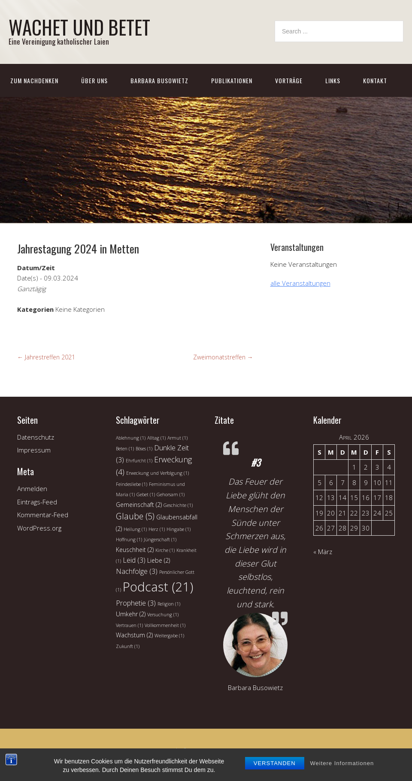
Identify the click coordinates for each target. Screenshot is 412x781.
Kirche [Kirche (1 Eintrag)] (165, 550)
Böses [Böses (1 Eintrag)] (144, 449)
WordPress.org (39, 528)
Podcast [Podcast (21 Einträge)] (158, 586)
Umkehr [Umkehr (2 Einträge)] (130, 614)
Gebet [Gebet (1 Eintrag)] (145, 495)
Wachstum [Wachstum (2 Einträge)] (134, 635)
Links (332, 80)
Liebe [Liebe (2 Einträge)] (158, 560)
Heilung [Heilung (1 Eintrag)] (135, 529)
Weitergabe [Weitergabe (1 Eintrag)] (169, 636)
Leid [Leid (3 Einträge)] (134, 560)
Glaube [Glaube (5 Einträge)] (135, 516)
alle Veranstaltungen (300, 283)
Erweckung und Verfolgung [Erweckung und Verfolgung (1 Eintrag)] (157, 473)
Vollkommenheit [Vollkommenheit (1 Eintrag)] (165, 625)
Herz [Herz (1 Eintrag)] (156, 529)
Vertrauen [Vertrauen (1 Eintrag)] (129, 625)
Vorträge (289, 80)
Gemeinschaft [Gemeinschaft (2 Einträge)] (139, 505)
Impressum (34, 450)
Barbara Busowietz (159, 80)
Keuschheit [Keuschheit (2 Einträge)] (135, 550)
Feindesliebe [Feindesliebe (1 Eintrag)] (131, 484)
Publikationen (231, 80)
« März (322, 551)
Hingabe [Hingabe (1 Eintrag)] (179, 529)
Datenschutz (35, 437)
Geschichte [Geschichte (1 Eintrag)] (178, 505)
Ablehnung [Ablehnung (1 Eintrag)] (130, 438)
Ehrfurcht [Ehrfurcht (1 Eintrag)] (139, 461)
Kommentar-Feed (42, 514)
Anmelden (32, 488)
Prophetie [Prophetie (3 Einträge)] (136, 603)
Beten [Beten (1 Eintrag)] (125, 449)
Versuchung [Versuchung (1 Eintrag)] (163, 615)
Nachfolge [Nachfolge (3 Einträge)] (137, 571)
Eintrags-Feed (37, 502)
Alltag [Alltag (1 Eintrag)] (156, 438)
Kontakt (375, 80)
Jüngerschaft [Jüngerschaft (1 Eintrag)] (160, 540)
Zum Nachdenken (34, 80)
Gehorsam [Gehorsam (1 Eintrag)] (171, 495)
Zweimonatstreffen (223, 357)
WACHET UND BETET (79, 26)
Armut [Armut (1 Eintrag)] (177, 438)
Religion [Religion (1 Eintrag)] (169, 604)
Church (158, 759)
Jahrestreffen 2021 (46, 357)
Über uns (94, 80)
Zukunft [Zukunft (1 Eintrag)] (127, 646)
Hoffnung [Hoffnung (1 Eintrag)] (129, 540)
